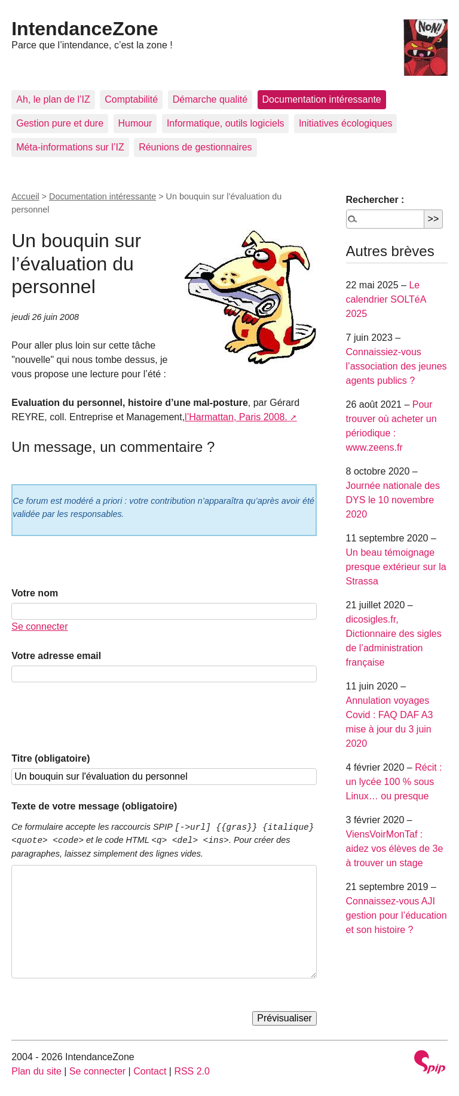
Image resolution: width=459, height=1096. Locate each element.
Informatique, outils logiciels (225, 123)
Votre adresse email (56, 656)
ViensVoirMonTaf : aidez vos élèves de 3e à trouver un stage (394, 848)
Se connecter (39, 626)
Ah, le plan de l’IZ (53, 99)
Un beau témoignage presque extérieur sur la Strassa (396, 566)
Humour (135, 123)
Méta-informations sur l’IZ (70, 147)
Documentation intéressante (321, 99)
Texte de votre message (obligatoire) (94, 806)
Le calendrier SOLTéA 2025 (386, 299)
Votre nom (34, 593)
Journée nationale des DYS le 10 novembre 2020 (393, 500)
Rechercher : (375, 200)
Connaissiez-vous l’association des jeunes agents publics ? (396, 366)
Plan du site (36, 1071)
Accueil (25, 196)
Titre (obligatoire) (50, 758)
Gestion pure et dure (59, 123)
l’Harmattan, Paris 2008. (236, 417)
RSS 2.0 (192, 1071)
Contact (149, 1071)
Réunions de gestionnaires (195, 147)
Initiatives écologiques (346, 123)
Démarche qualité (210, 99)
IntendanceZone (84, 28)
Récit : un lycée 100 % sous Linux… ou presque (394, 781)
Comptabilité (131, 99)
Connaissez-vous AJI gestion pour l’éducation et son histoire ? (396, 915)
